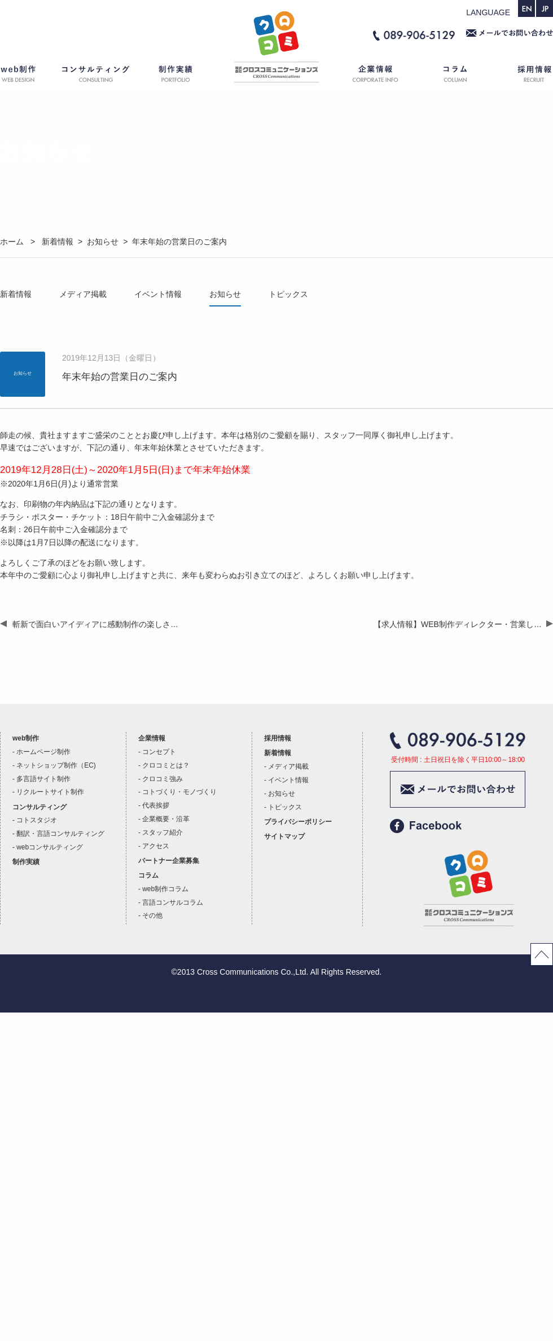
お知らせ (225, 294)
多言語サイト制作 (43, 779)
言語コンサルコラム (172, 902)
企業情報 (370, 76)
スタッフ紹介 (162, 832)
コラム (457, 76)
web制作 (25, 76)
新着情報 (16, 294)
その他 (152, 915)
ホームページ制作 (43, 752)
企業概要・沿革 (166, 819)
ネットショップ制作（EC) (55, 765)
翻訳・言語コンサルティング (60, 834)
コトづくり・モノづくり (179, 792)
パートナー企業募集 (168, 861)
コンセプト (159, 752)
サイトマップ (284, 836)
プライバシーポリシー (298, 822)
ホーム (276, 76)
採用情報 (525, 76)
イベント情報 (158, 294)
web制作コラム (165, 889)
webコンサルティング (49, 847)
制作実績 (186, 76)
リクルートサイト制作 (50, 792)
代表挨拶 (155, 805)
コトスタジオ (36, 820)
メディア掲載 (83, 294)
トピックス (288, 294)
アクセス (155, 846)
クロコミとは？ (166, 765)
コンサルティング (96, 76)
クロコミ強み (162, 779)
